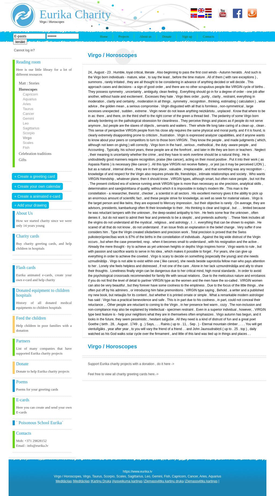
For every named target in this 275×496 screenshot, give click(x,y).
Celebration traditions (35, 154)
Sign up (187, 36)
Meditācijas (64, 481)
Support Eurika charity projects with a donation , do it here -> (131, 364)
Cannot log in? (24, 50)
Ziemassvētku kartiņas (202, 481)
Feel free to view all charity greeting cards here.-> (123, 374)
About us (145, 36)
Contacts (208, 36)
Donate (167, 36)
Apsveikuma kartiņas (128, 481)
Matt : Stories (29, 83)
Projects (123, 36)
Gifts (22, 160)
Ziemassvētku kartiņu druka (164, 481)
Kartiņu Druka (101, 481)
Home (104, 36)
